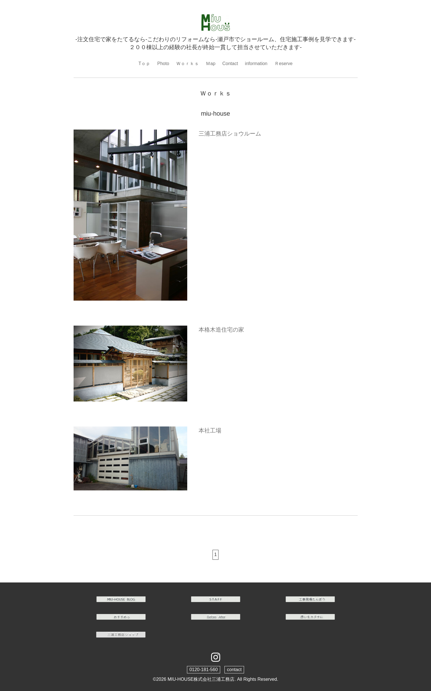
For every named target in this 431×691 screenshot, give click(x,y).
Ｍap (210, 63)
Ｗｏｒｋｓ (187, 63)
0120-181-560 (204, 669)
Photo (163, 63)
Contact (230, 63)
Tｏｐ (144, 63)
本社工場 (210, 430)
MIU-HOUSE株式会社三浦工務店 (201, 679)
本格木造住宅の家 (221, 329)
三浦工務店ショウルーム (230, 133)
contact (234, 669)
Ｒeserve (283, 63)
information (256, 63)
